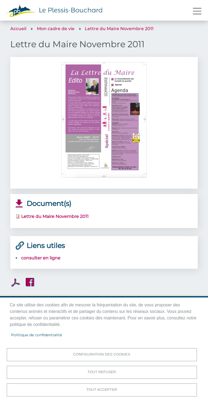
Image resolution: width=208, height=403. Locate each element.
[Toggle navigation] (197, 11)
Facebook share (30, 282)
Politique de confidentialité (36, 335)
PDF (15, 282)
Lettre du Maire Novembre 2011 (119, 28)
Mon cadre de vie (55, 28)
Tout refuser (101, 372)
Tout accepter (101, 390)
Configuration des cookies (101, 354)
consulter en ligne (40, 258)
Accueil (18, 28)
